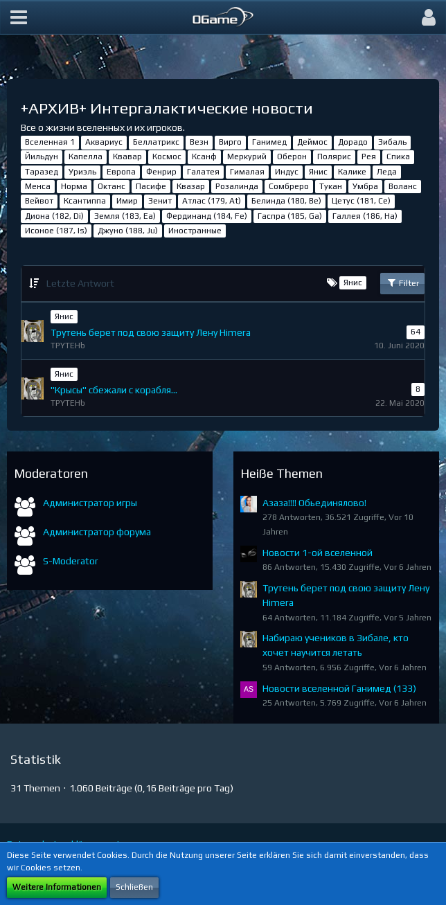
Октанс (111, 186)
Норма (74, 186)
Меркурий (247, 156)
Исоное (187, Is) (56, 230)
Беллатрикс (156, 142)
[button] (18, 17)
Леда (387, 172)
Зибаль (392, 142)
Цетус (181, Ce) (361, 201)
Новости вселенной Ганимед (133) (339, 688)
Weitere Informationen (56, 887)
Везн (199, 142)
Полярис (334, 156)
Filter (402, 282)
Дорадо (353, 142)
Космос (166, 156)
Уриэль (82, 172)
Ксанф (204, 156)
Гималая (247, 172)
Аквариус (104, 142)
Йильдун (41, 156)
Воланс (403, 186)
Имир (127, 201)
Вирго (230, 142)
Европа (121, 172)
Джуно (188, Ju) (128, 230)
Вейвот (39, 201)
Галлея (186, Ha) (365, 216)
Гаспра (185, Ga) (290, 216)
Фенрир (161, 172)
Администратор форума (97, 531)
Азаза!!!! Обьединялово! (314, 502)
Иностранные (195, 230)
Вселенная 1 (50, 142)
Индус (286, 172)
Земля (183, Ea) (125, 216)
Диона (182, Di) (54, 216)
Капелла (85, 156)
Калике (352, 172)
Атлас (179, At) (211, 201)
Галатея (203, 172)
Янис (318, 172)
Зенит (160, 201)
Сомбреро (289, 186)
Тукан (330, 186)
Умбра (365, 186)
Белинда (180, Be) (286, 201)
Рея (369, 156)
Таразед (41, 172)
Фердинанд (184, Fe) (206, 216)
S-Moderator (70, 560)
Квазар (191, 186)
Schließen (134, 887)
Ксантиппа (85, 201)
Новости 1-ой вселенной (317, 552)
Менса (38, 186)
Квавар (127, 156)
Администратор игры (90, 502)
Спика (398, 156)
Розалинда (236, 186)
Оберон (292, 156)
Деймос (312, 142)
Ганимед (269, 142)
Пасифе (151, 186)
